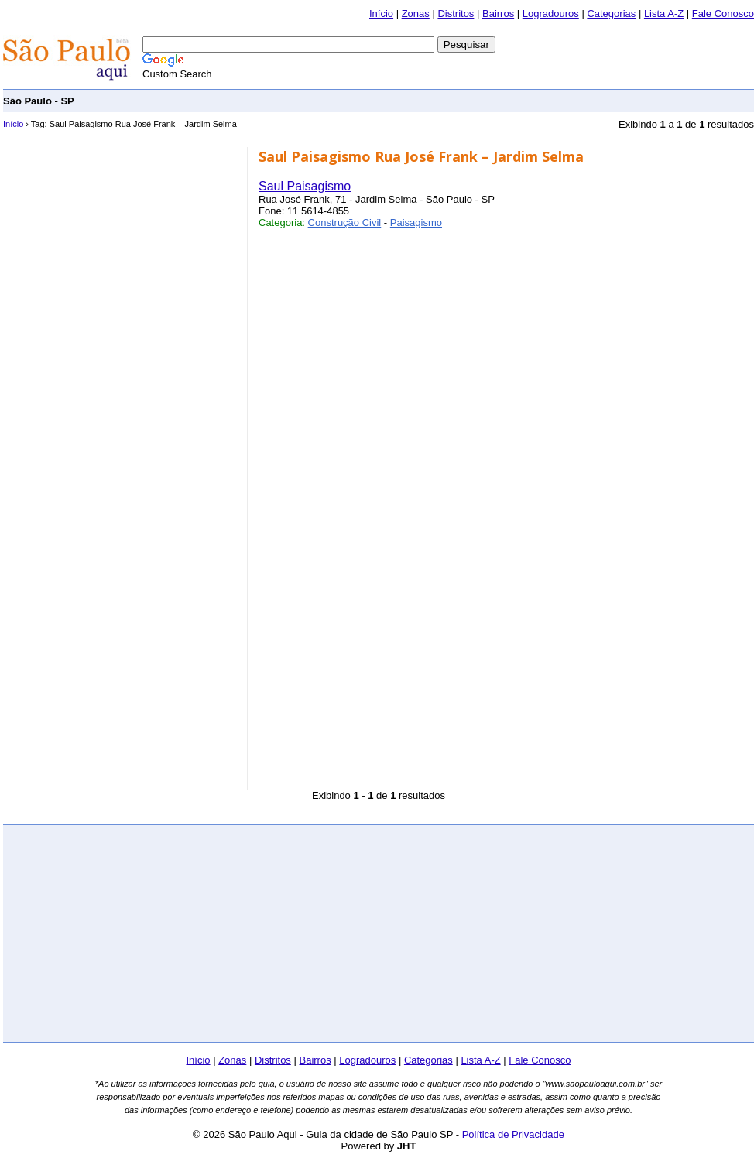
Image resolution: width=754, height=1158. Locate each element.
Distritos (455, 13)
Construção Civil (345, 222)
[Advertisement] (119, 244)
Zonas (416, 13)
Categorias (611, 13)
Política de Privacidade (513, 1134)
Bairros (498, 13)
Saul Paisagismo (305, 186)
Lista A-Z (664, 13)
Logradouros (551, 13)
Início (381, 13)
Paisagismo (416, 222)
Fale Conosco (723, 13)
